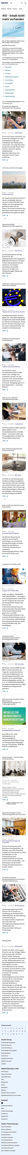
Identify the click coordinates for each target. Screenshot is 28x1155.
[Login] (25, 2)
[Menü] (11, 2)
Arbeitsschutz (10, 90)
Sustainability (10, 96)
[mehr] (21, 8)
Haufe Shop (14, 59)
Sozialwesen (9, 93)
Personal (8, 67)
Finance (8, 74)
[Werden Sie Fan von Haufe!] (2, 1103)
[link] (3, 8)
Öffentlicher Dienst (11, 77)
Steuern (8, 70)
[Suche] (21, 2)
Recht (7, 87)
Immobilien (9, 83)
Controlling (9, 80)
